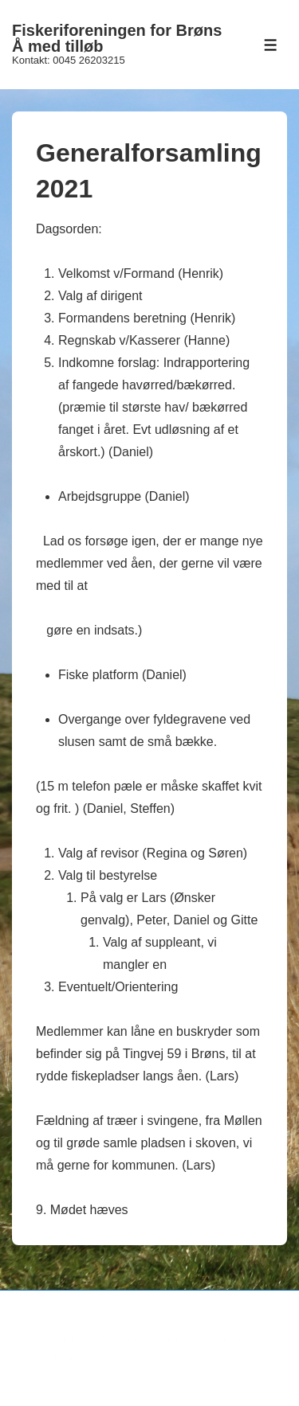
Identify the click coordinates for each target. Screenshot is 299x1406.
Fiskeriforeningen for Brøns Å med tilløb (117, 38)
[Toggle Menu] (270, 45)
